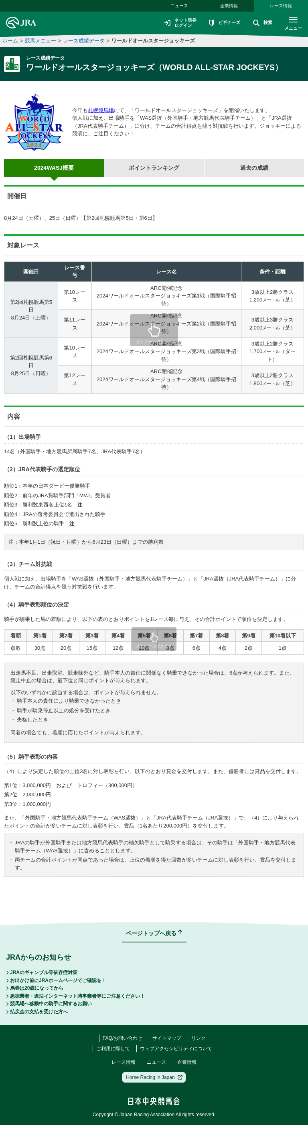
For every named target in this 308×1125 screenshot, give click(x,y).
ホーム (10, 41)
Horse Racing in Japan (154, 1077)
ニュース (179, 5)
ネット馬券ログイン (175, 22)
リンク (198, 1038)
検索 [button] (261, 23)
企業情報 (229, 5)
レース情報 (281, 5)
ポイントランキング (154, 168)
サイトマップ (166, 1038)
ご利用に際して (113, 1048)
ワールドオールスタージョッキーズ (153, 41)
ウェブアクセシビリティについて (176, 1048)
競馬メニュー (40, 41)
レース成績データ (84, 41)
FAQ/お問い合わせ (122, 1038)
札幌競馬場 (101, 110)
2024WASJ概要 (54, 168)
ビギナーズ (221, 23)
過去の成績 (254, 168)
